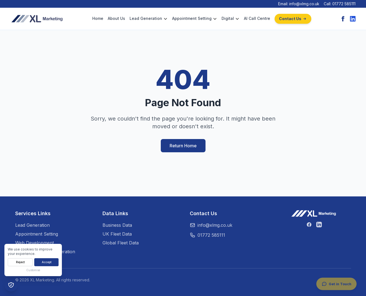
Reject (20, 262)
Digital (228, 18)
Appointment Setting (192, 18)
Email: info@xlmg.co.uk (298, 3)
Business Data (117, 225)
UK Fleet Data (117, 234)
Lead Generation (146, 18)
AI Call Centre (257, 18)
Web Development (34, 243)
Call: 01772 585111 (340, 3)
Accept (46, 262)
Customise (33, 270)
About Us (116, 18)
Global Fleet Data (120, 243)
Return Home (183, 145)
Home (97, 18)
